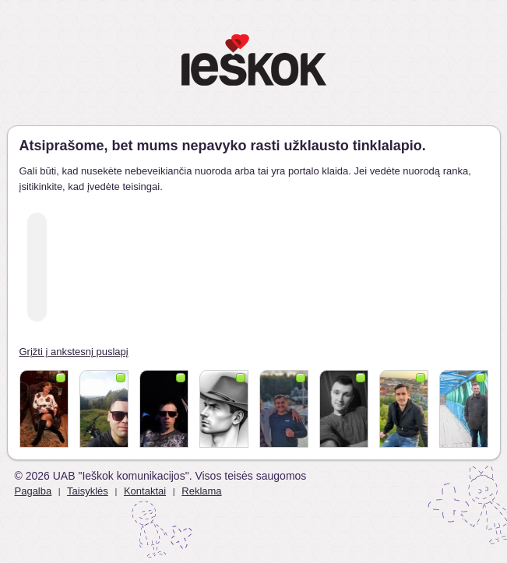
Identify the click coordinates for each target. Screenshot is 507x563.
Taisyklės (87, 491)
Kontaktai (145, 491)
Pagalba (33, 491)
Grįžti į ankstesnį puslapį (74, 351)
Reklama (201, 491)
